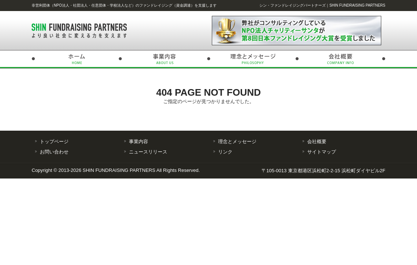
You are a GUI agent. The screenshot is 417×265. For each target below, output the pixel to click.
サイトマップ (321, 152)
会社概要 (341, 59)
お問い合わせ (54, 152)
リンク (225, 152)
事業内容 (164, 59)
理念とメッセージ (252, 59)
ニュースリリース (148, 152)
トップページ (76, 59)
